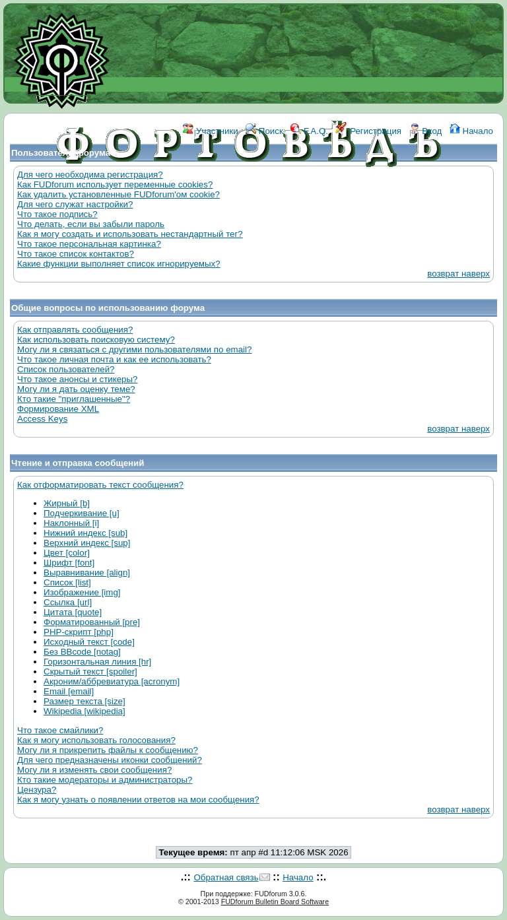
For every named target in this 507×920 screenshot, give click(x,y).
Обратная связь (225, 877)
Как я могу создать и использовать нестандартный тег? (130, 234)
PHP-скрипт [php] (79, 632)
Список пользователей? (66, 369)
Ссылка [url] (68, 602)
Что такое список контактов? (75, 254)
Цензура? (36, 790)
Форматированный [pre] (92, 622)
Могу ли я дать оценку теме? (76, 389)
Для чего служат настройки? (75, 204)
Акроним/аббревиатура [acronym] (112, 681)
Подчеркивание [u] (81, 513)
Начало (471, 131)
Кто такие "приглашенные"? (73, 399)
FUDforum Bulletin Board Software (275, 901)
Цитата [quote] (73, 612)
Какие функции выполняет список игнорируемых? (118, 264)
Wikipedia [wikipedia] (84, 711)
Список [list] (67, 582)
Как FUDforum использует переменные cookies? (115, 184)
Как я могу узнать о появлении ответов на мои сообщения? (138, 800)
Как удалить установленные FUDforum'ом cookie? (118, 194)
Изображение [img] (82, 592)
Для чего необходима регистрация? (90, 175)
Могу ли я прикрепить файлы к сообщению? (107, 750)
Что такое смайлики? (60, 730)
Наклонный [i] (71, 523)
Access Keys (42, 419)
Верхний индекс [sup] (87, 543)
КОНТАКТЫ (308, 190)
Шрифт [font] (69, 563)
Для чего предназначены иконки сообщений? (109, 760)
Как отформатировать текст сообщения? (100, 485)
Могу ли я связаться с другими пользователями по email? (134, 349)
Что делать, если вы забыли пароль (90, 224)
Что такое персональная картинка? (89, 244)
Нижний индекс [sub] (85, 533)
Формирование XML (58, 409)
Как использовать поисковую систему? (96, 340)
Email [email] (69, 691)
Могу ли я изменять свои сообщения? (94, 770)
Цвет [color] (67, 553)
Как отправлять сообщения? (75, 330)
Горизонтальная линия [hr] (97, 662)
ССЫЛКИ (255, 190)
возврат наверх (458, 274)
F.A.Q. (309, 131)
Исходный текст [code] (89, 642)
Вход (425, 131)
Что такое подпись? (57, 214)
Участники (210, 131)
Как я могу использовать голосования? (96, 740)
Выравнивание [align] (87, 572)
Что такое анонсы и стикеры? (77, 379)
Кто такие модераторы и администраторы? (104, 780)
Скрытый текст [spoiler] (90, 671)
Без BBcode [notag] (82, 652)
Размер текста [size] (84, 701)
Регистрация (368, 131)
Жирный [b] (67, 503)
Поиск (264, 131)
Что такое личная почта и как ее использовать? (114, 359)
